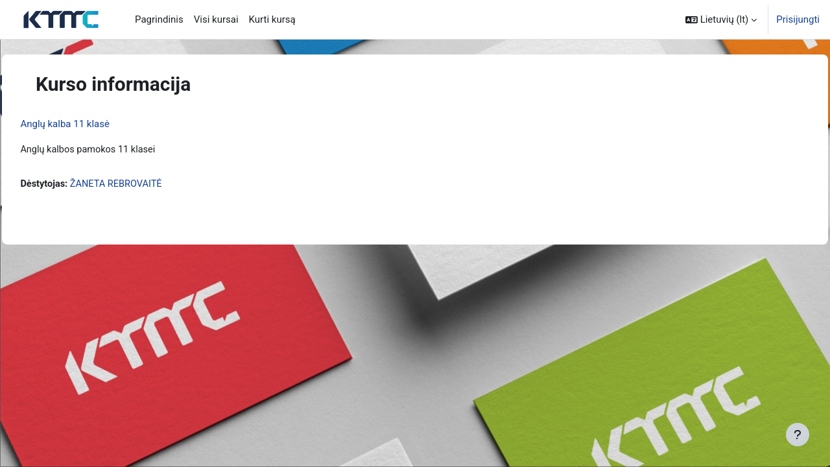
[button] (721, 19)
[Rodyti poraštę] (797, 434)
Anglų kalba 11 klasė (94, 124)
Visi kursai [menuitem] (216, 19)
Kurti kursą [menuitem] (272, 19)
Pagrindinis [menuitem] (159, 19)
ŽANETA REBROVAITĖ (148, 185)
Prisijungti (798, 19)
